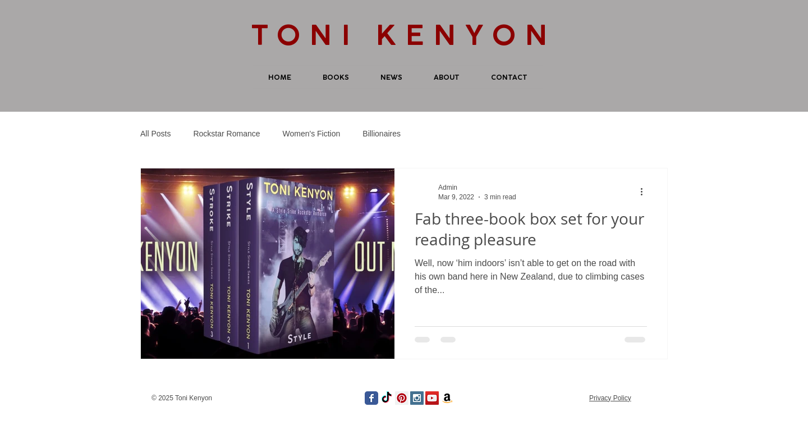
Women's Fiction (312, 133)
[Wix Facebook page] (371, 398)
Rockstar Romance (226, 133)
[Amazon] (447, 398)
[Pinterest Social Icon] (401, 398)
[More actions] (645, 191)
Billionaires (381, 133)
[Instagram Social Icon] (417, 398)
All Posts (155, 133)
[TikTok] (386, 398)
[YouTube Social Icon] (432, 398)
